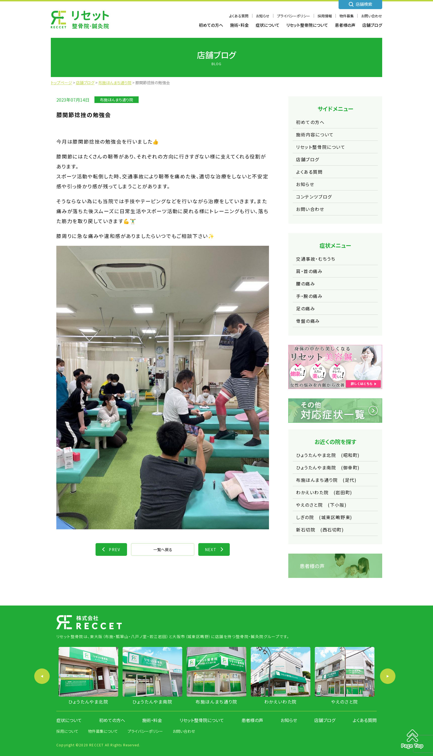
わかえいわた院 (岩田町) (324, 492)
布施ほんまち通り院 (116, 99)
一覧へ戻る (162, 549)
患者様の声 (345, 25)
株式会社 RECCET (80, 19)
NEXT (211, 549)
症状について (267, 25)
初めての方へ (211, 25)
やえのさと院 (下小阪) (321, 504)
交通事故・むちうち (315, 258)
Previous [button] (42, 676)
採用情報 (325, 15)
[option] (88, 676)
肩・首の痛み (309, 271)
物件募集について (103, 731)
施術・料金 (239, 25)
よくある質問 (239, 15)
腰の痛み (305, 283)
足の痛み (305, 308)
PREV (114, 549)
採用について (67, 731)
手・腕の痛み (309, 296)
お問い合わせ (371, 15)
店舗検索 (364, 4)
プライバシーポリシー (293, 15)
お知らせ (263, 15)
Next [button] (387, 676)
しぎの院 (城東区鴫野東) (324, 517)
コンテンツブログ (314, 196)
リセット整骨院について (307, 25)
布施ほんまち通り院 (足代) (326, 480)
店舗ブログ (372, 25)
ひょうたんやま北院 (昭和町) (328, 455)
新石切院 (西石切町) (320, 529)
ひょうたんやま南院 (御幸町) (328, 467)
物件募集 (346, 15)
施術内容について (315, 134)
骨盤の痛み (308, 321)
